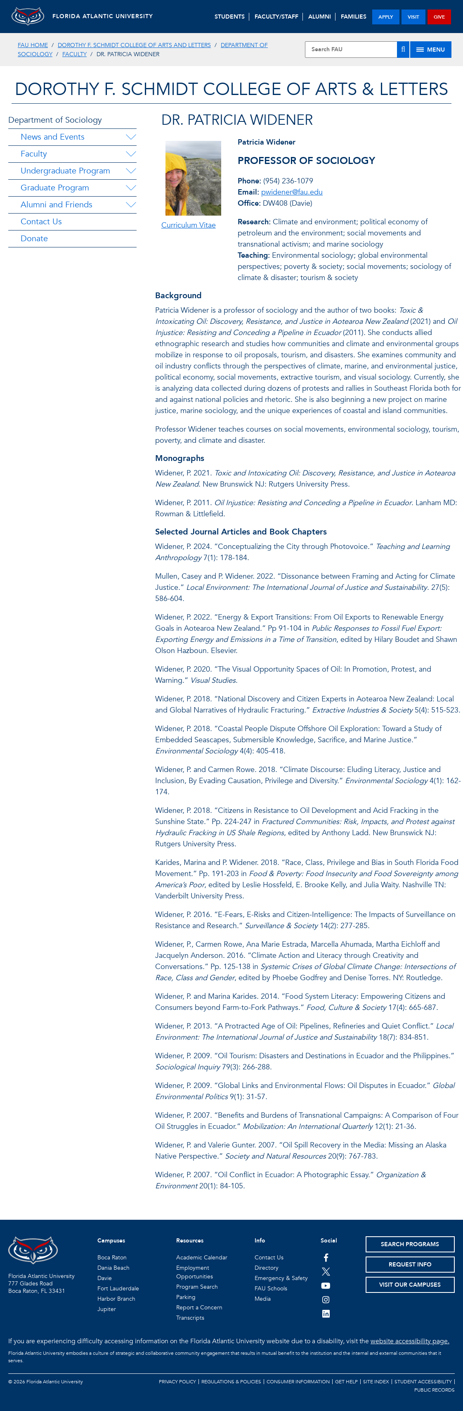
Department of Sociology (55, 120)
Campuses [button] (111, 1241)
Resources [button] (189, 1241)
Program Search (197, 1287)
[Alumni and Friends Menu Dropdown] (131, 205)
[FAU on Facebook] (326, 1257)
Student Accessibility (423, 1381)
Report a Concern (199, 1307)
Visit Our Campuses (410, 1285)
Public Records (434, 1390)
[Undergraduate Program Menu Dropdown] (131, 171)
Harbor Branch (116, 1299)
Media (263, 1299)
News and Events (53, 137)
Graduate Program (55, 187)
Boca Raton (112, 1257)
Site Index (376, 1381)
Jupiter (106, 1309)
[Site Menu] (430, 49)
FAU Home (33, 45)
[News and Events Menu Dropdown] (131, 137)
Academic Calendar (201, 1257)
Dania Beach (113, 1268)
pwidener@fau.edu (292, 192)
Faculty (74, 54)
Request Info (410, 1264)
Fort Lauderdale (118, 1288)
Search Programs (410, 1244)
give (439, 17)
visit (413, 17)
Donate (34, 238)
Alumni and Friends (56, 204)
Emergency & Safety (281, 1278)
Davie (104, 1278)
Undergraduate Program (65, 170)
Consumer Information (298, 1381)
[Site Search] (357, 49)
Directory (267, 1268)
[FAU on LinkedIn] (326, 1313)
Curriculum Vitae (188, 225)
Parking (186, 1297)
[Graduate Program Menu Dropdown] (131, 188)
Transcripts (190, 1318)
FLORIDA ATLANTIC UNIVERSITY (103, 16)
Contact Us (41, 221)
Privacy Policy (177, 1381)
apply (385, 17)
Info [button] (260, 1241)
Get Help (346, 1381)
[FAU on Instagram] (326, 1299)
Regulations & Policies (231, 1381)
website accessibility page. (410, 1341)
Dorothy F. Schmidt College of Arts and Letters (134, 45)
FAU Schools (271, 1288)
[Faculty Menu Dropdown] (131, 154)
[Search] (403, 49)
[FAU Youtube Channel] (326, 1285)
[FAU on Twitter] (326, 1271)
